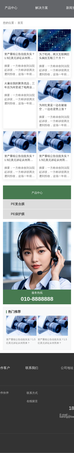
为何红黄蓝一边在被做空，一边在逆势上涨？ (53, 107)
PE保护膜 (17, 214)
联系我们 (31, 368)
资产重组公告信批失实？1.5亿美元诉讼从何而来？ (19, 56)
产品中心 (11, 7)
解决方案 (41, 7)
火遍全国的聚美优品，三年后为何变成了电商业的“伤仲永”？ (19, 85)
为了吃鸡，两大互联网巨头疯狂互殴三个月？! (54, 56)
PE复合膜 (17, 204)
